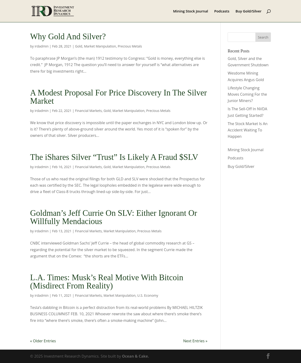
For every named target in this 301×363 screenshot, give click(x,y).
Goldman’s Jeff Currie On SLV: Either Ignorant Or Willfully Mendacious (113, 217)
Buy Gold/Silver (249, 11)
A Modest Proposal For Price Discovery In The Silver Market (118, 97)
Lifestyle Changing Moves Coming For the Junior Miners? (247, 94)
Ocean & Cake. (135, 356)
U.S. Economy (147, 295)
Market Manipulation (100, 46)
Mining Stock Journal (190, 11)
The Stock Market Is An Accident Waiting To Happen (247, 130)
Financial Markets (88, 110)
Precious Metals (130, 46)
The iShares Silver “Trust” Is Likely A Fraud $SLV (114, 157)
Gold (78, 46)
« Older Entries (43, 340)
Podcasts (221, 11)
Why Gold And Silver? (68, 36)
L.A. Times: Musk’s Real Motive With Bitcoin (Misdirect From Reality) (106, 281)
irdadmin (41, 46)
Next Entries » (195, 340)
